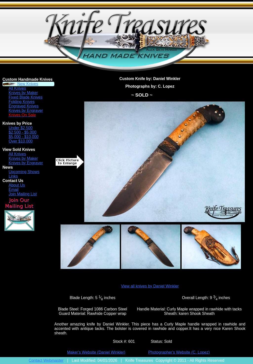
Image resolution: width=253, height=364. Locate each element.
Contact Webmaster (46, 360)
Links (13, 176)
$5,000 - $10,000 (24, 137)
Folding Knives (22, 102)
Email (14, 189)
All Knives (17, 88)
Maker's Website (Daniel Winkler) (96, 352)
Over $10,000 (21, 141)
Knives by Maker (23, 93)
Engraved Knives (24, 106)
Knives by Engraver (26, 110)
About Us (17, 185)
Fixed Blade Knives (25, 97)
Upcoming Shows (24, 172)
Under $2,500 (21, 128)
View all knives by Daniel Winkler (150, 286)
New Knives (27, 84)
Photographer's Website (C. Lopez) (179, 352)
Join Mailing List (23, 194)
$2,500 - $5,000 (22, 132)
